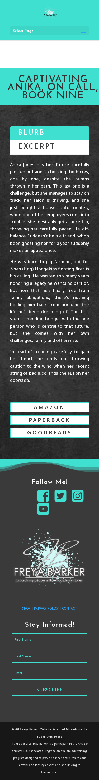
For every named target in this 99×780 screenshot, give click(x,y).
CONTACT (69, 608)
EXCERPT (36, 146)
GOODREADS (49, 432)
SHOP (26, 608)
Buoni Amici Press (49, 736)
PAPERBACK (49, 419)
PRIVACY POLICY (46, 608)
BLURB (31, 132)
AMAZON (49, 407)
